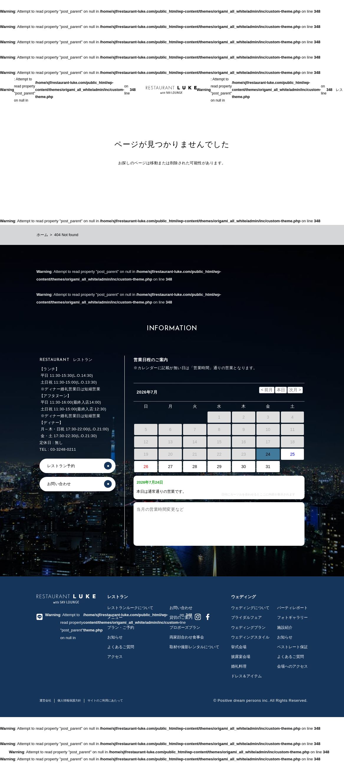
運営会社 (45, 700)
